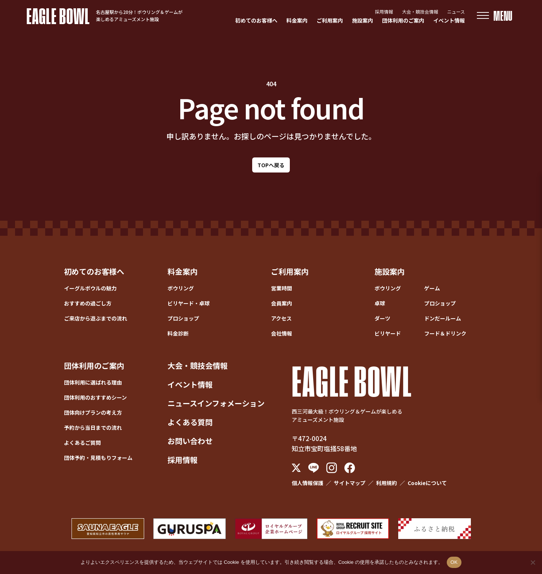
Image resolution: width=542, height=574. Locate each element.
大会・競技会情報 (420, 11)
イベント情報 (449, 20)
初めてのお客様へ (256, 20)
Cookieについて (427, 483)
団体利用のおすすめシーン (95, 397)
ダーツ (382, 318)
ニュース (456, 11)
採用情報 (384, 11)
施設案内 (362, 20)
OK (454, 562)
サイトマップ (349, 483)
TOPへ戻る (271, 165)
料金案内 (297, 20)
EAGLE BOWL (58, 15)
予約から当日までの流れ (93, 427)
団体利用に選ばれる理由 (93, 382)
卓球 (380, 303)
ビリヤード (388, 333)
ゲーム (432, 288)
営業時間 (281, 288)
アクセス (281, 318)
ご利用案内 (330, 20)
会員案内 (281, 303)
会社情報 (281, 333)
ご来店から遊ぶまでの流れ (95, 318)
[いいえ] (532, 562)
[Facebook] (349, 468)
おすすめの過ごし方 (87, 303)
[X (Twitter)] (296, 468)
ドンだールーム (442, 318)
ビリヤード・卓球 (188, 303)
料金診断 (178, 333)
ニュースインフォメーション (216, 403)
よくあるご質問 (82, 442)
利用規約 (386, 483)
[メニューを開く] (495, 15)
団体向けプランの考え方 (93, 412)
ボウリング (180, 288)
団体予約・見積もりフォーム (98, 457)
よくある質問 (190, 422)
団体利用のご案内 (403, 20)
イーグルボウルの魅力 (90, 288)
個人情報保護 (307, 483)
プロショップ (183, 318)
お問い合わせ (190, 440)
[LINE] (313, 468)
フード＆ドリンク (445, 333)
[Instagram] (331, 468)
